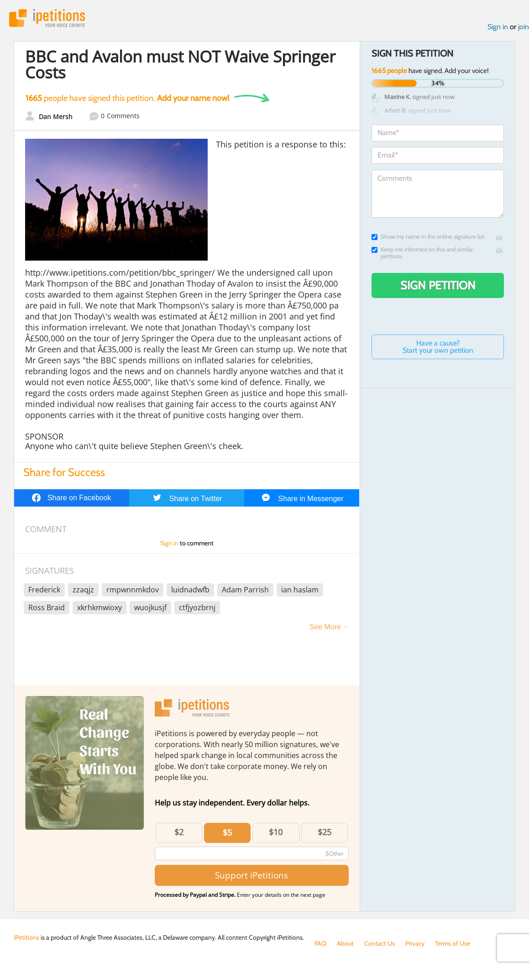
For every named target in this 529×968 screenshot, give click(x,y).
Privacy (414, 943)
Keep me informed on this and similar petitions (422, 253)
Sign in (497, 26)
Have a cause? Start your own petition (438, 347)
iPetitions (47, 18)
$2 (178, 832)
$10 (276, 832)
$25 (324, 832)
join (523, 26)
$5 (227, 832)
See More (325, 627)
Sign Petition (438, 285)
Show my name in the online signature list (428, 236)
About (345, 943)
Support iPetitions (251, 875)
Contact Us (379, 943)
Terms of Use (452, 943)
